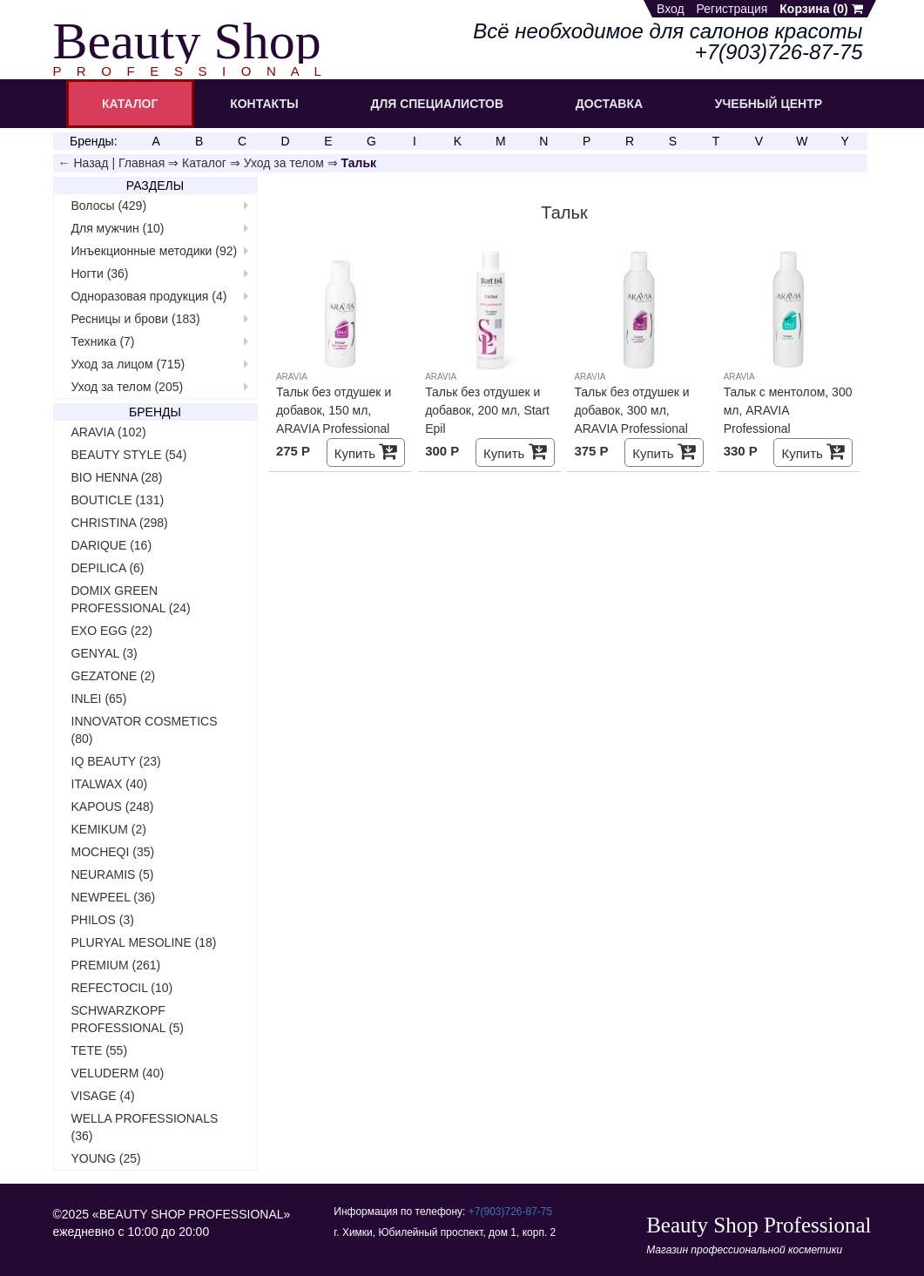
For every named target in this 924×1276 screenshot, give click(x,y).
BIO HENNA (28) (117, 477)
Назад (90, 163)
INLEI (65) (99, 699)
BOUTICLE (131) (118, 500)
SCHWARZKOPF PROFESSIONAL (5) (127, 1019)
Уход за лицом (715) (128, 364)
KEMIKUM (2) (108, 829)
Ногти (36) (100, 273)
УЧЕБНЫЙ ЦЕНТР (768, 104)
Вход (671, 9)
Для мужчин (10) (118, 228)
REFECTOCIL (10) (122, 988)
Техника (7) (103, 341)
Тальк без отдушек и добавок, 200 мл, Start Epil (487, 410)
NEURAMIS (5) (112, 874)
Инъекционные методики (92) (154, 251)
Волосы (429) (109, 206)
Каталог (204, 163)
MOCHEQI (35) (113, 852)
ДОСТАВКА (609, 104)
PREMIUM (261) (116, 965)
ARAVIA (291, 376)
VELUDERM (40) (118, 1073)
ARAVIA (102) (108, 432)
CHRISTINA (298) (119, 523)
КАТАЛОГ (130, 104)
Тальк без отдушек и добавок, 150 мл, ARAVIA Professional (333, 410)
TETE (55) (99, 1050)
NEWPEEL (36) (113, 897)
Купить (366, 452)
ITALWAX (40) (109, 784)
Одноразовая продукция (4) (149, 296)
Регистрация (732, 9)
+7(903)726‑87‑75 (510, 1211)
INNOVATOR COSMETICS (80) (144, 730)
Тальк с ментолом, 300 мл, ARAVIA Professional (788, 410)
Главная (141, 163)
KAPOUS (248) (112, 807)
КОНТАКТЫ (264, 104)
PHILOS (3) (102, 920)
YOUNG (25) (106, 1158)
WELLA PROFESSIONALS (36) (145, 1127)
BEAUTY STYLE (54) (129, 455)
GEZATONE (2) (113, 676)
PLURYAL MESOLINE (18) (144, 942)
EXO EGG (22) (111, 631)
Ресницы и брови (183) (135, 319)
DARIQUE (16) (111, 545)
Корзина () (820, 9)
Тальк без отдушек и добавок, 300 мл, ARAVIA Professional (631, 410)
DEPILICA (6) (108, 568)
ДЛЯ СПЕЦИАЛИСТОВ (436, 104)
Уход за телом (284, 163)
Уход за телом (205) (127, 387)
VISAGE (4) (103, 1096)
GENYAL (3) (104, 653)
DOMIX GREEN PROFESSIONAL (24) (131, 599)
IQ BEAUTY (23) (116, 761)
